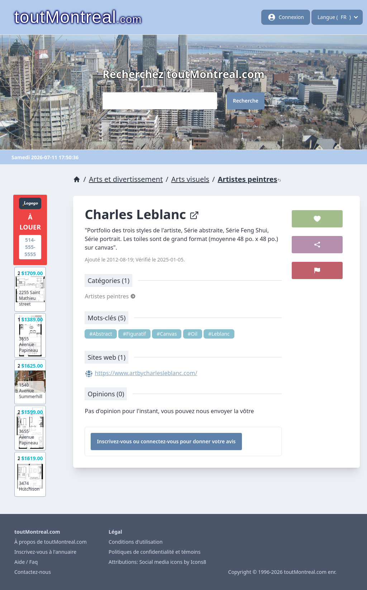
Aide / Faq (26, 561)
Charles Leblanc (142, 214)
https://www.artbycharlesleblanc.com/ (146, 373)
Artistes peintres (249, 179)
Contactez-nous (32, 571)
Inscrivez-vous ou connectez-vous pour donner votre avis (166, 441)
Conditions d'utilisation (136, 541)
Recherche (245, 100)
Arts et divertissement (126, 179)
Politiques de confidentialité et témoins (154, 551)
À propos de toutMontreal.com (50, 541)
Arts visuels (190, 179)
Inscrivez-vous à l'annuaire (45, 551)
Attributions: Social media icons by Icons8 (157, 561)
